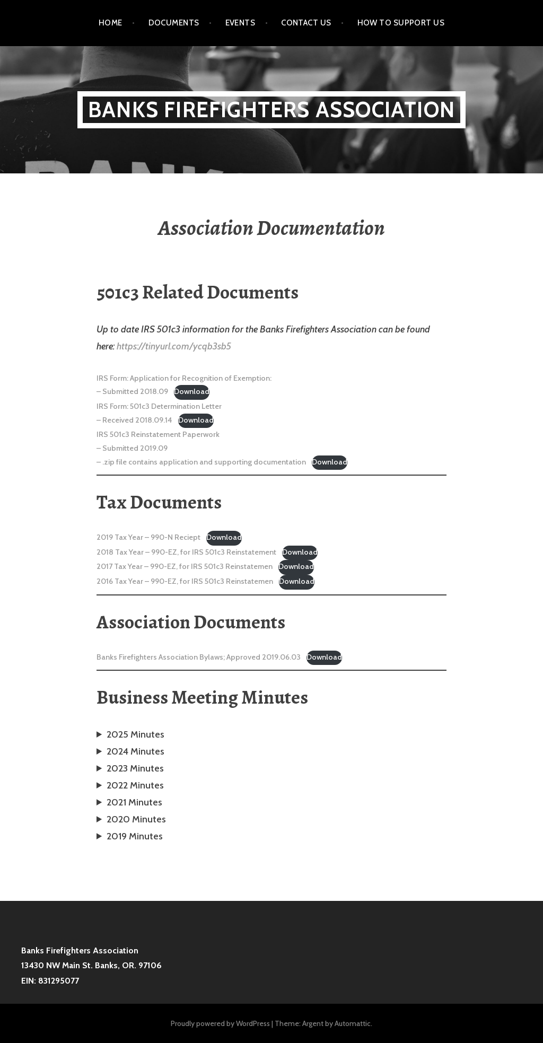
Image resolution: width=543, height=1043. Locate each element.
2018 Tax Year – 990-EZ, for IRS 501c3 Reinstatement (186, 552)
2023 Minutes (135, 768)
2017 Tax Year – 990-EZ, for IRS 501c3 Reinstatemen (185, 566)
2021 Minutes (134, 802)
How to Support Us (401, 23)
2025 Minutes (135, 734)
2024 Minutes (135, 751)
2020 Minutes (136, 819)
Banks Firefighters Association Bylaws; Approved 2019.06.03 (199, 657)
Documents (173, 23)
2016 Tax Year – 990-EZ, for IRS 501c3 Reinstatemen (185, 581)
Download (191, 391)
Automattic (353, 1023)
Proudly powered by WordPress (220, 1023)
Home (110, 23)
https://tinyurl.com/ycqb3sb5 (174, 346)
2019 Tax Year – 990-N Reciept (148, 537)
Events (240, 23)
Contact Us (306, 23)
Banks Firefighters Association (271, 109)
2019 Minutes (135, 836)
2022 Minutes (135, 785)
